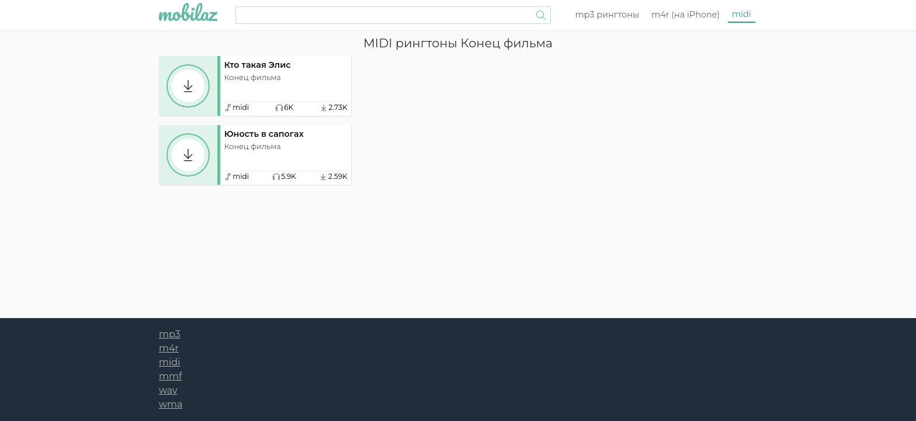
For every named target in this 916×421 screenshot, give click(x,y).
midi (741, 14)
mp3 (607, 14)
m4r (685, 14)
